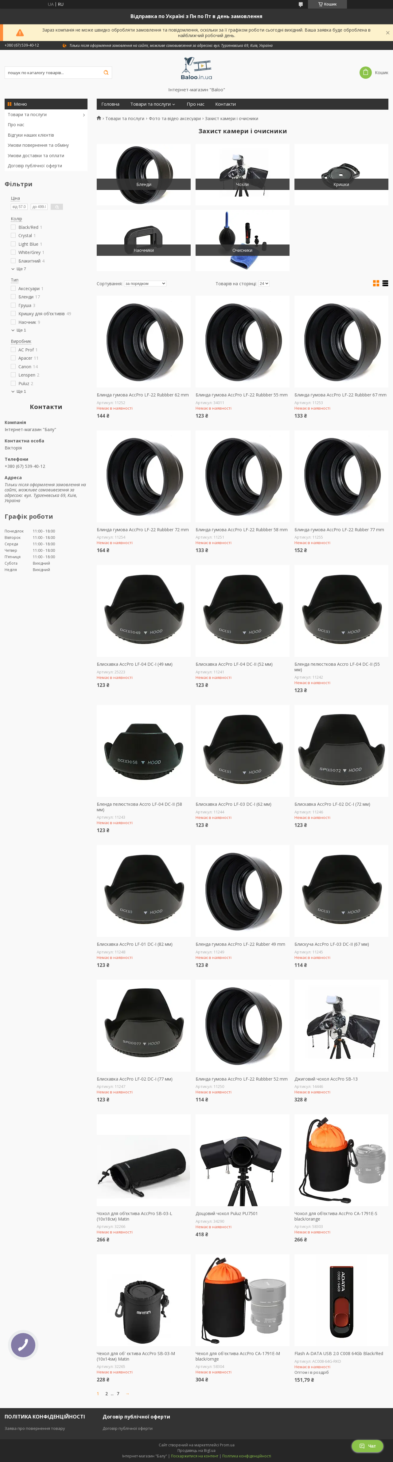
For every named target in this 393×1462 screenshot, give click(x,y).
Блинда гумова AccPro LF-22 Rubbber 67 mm (340, 395)
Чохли (242, 184)
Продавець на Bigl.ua (196, 1450)
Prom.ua (227, 1445)
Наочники (144, 250)
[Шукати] (106, 72)
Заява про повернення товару (35, 1428)
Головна (110, 104)
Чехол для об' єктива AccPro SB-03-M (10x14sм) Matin (136, 1356)
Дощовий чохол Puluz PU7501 (227, 1213)
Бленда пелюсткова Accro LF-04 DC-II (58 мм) (139, 806)
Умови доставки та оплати (36, 155)
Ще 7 (21, 269)
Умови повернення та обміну (38, 145)
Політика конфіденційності (246, 1456)
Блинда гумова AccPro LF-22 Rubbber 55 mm (242, 395)
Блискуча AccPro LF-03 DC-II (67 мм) (331, 944)
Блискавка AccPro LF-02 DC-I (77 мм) (135, 1079)
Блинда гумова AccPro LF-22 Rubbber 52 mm (242, 1079)
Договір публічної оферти (35, 166)
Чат (367, 1446)
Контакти (225, 104)
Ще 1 (21, 330)
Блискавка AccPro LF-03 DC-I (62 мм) (233, 804)
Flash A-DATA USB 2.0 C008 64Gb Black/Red (338, 1353)
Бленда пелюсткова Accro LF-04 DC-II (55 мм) (337, 666)
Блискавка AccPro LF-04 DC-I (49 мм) (135, 664)
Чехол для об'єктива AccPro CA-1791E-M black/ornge (238, 1356)
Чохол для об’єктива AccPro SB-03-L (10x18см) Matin (134, 1216)
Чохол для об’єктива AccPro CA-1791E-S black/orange (335, 1216)
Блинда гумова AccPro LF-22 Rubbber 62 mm (143, 395)
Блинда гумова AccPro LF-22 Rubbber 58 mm (242, 529)
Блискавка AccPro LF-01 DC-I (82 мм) (135, 944)
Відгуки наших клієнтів (31, 135)
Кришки (341, 184)
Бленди (143, 184)
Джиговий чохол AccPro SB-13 (326, 1079)
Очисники (242, 250)
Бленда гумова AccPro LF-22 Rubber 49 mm (240, 944)
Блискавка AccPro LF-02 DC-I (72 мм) (332, 804)
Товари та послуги (27, 114)
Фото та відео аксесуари (175, 118)
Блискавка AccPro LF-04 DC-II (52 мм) (234, 664)
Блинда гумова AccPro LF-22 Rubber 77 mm (339, 529)
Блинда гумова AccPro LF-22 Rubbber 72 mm (143, 529)
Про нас (16, 124)
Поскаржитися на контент (194, 1456)
